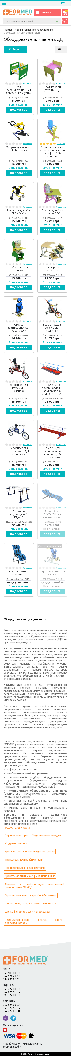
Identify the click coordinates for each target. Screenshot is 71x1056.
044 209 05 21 (11, 979)
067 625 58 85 (11, 992)
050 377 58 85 (11, 1007)
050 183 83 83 (11, 973)
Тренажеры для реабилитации (24, 859)
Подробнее (18, 110)
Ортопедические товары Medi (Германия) (30, 895)
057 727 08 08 (11, 1011)
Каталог (43, 12)
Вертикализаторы (16, 835)
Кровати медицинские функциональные (30, 876)
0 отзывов (27, 83)
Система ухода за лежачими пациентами (30, 903)
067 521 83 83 (11, 1004)
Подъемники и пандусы (46, 835)
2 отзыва (61, 144)
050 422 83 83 (11, 988)
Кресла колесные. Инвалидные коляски (30, 851)
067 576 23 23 (11, 976)
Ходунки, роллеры (16, 843)
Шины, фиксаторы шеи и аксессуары (27, 911)
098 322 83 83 (11, 995)
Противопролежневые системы (25, 867)
